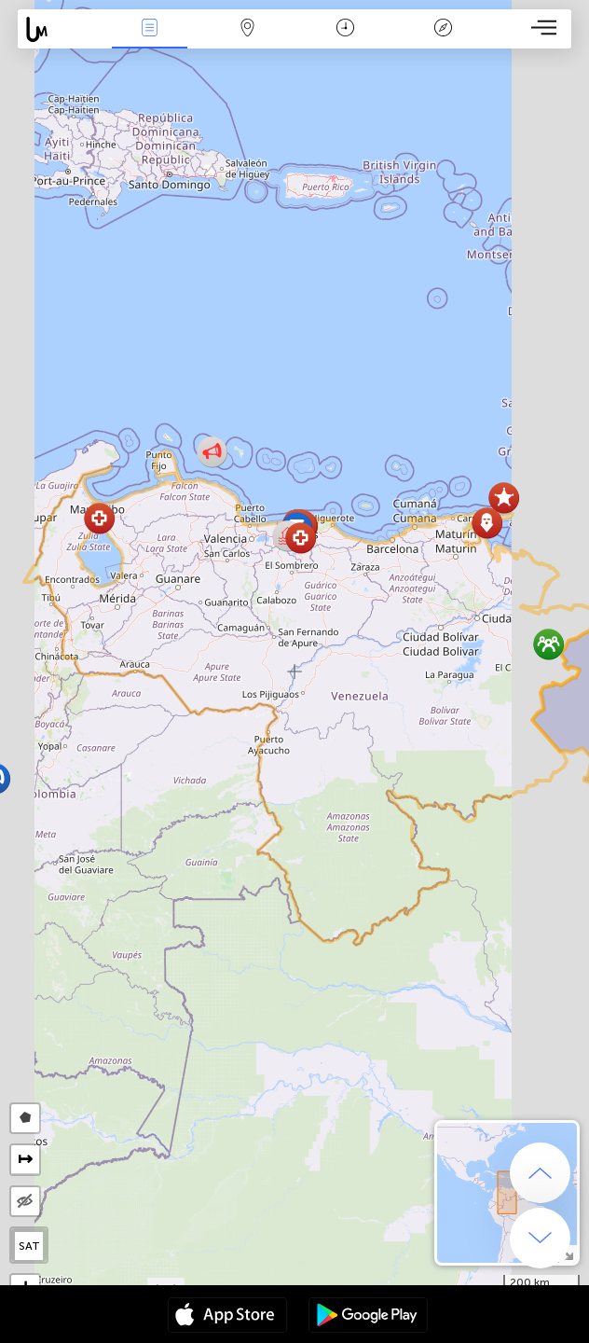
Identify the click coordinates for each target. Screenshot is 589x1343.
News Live (150, 29)
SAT (29, 1246)
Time (345, 29)
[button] (300, 537)
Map (247, 29)
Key (442, 29)
